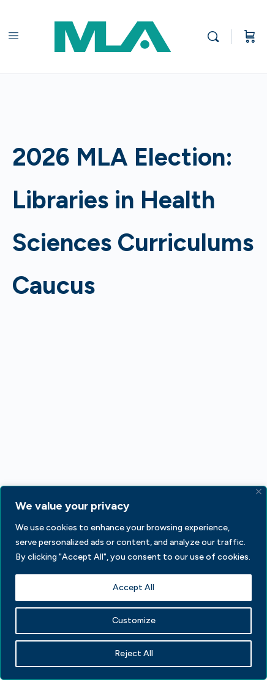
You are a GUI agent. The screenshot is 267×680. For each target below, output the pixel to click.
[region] (133, 583)
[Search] (216, 36)
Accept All (133, 587)
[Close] (258, 491)
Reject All (134, 653)
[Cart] (250, 36)
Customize (134, 620)
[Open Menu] (13, 35)
